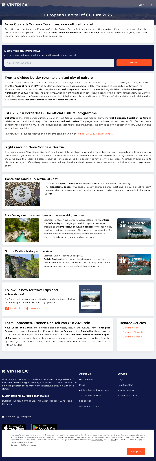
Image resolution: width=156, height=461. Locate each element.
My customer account (129, 390)
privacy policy (97, 440)
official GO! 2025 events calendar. (95, 134)
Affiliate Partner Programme (94, 390)
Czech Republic (50, 401)
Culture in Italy (131, 327)
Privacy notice (30, 445)
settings (20, 442)
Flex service (85, 401)
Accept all (136, 451)
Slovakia (26, 401)
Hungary (16, 401)
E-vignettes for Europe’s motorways (25, 395)
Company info (17, 445)
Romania (7, 404)
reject (113, 440)
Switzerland (66, 401)
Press (82, 385)
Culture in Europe (132, 336)
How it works (86, 379)
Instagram (32, 308)
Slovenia (36, 401)
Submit (134, 62)
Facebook (13, 308)
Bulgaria (6, 401)
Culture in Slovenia (133, 332)
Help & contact (125, 385)
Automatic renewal (89, 406)
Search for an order (128, 395)
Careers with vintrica (90, 395)
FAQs (120, 379)
